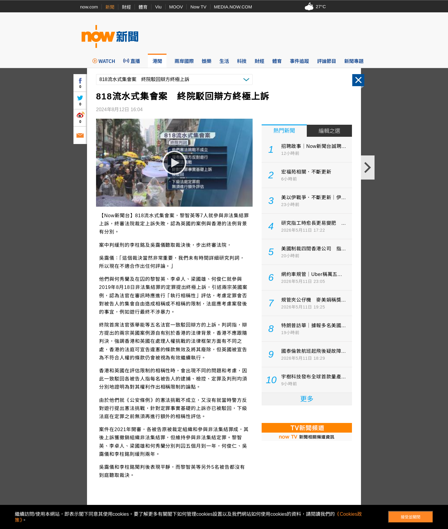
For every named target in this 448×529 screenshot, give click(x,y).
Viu (158, 6)
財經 (126, 7)
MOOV (176, 6)
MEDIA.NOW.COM (233, 6)
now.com (89, 6)
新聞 (109, 7)
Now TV (198, 6)
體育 (143, 7)
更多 (306, 399)
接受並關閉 (410, 517)
